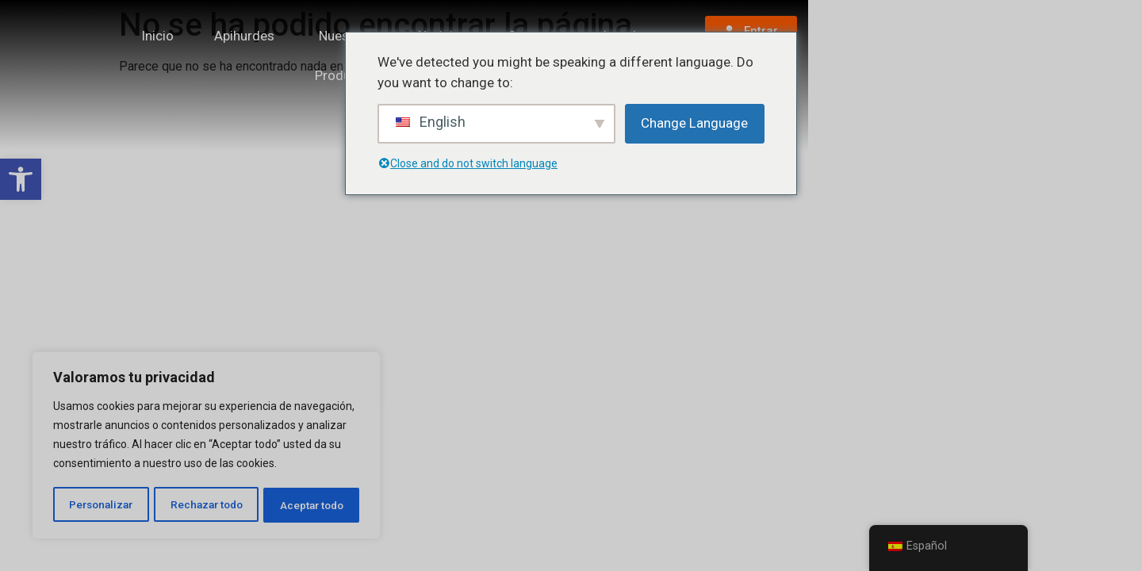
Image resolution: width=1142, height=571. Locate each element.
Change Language (694, 123)
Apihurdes (331, 55)
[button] (20, 179)
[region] (206, 446)
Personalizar (101, 505)
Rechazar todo (206, 505)
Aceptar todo (312, 505)
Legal (831, 55)
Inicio (244, 55)
